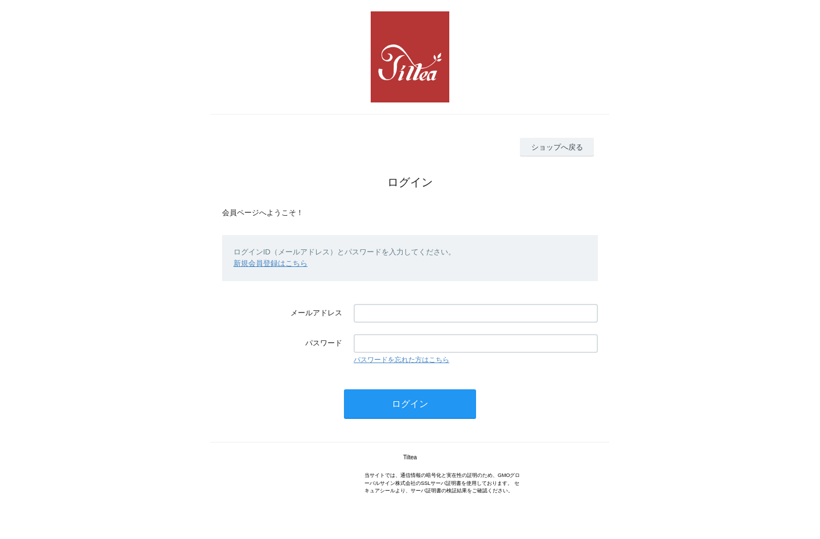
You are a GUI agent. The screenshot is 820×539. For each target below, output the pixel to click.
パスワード (323, 343)
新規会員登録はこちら (270, 263)
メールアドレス (316, 312)
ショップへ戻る (557, 147)
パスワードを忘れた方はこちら (401, 360)
